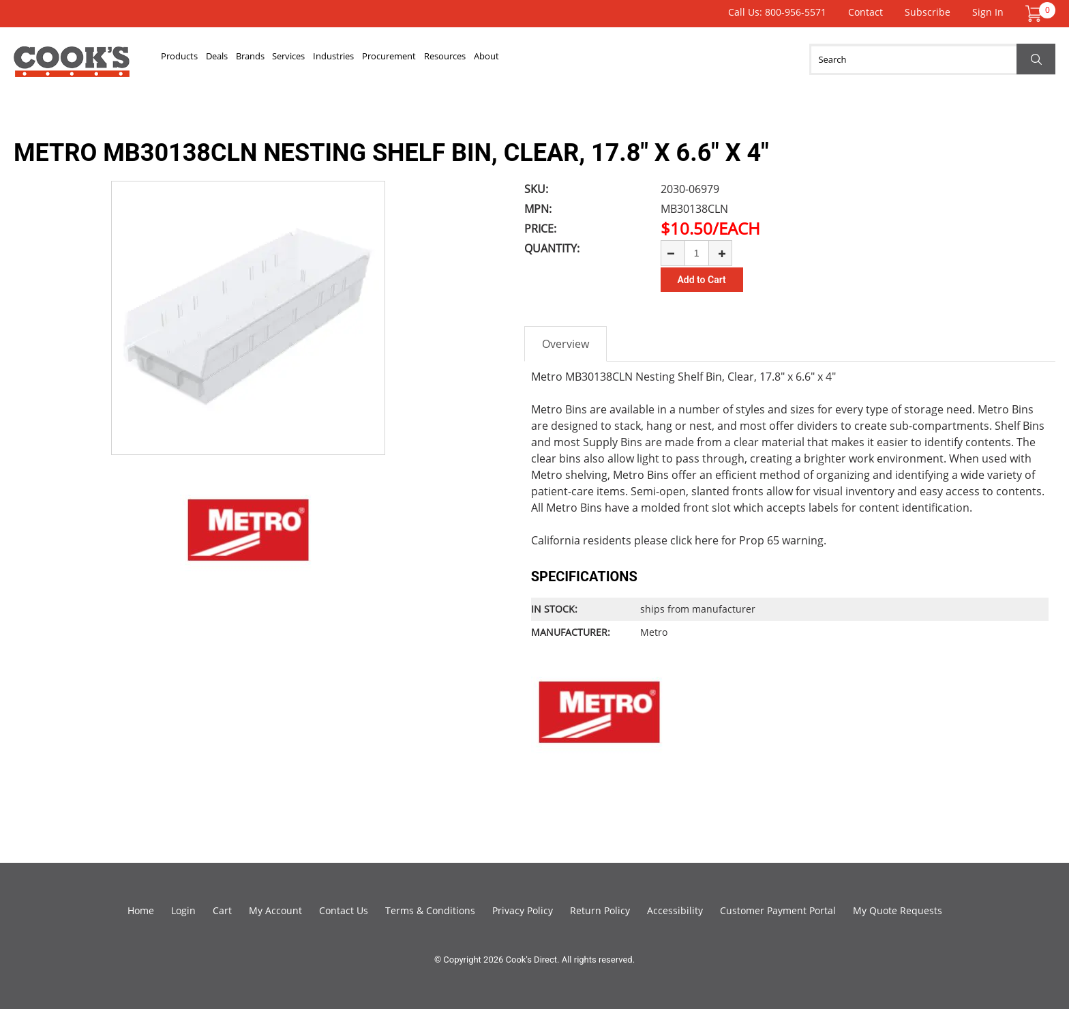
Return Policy (600, 910)
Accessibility (675, 910)
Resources (592, 59)
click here (694, 540)
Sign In (988, 11)
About (655, 59)
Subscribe (927, 11)
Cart (222, 910)
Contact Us (343, 910)
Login (183, 910)
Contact (865, 11)
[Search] (932, 59)
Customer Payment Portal (778, 910)
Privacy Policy (522, 910)
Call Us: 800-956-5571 (777, 11)
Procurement (510, 59)
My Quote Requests (897, 910)
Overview (565, 343)
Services (362, 59)
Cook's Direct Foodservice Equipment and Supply (72, 66)
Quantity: (551, 248)
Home (140, 910)
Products (190, 59)
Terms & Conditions (430, 910)
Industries (429, 59)
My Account (275, 910)
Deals (249, 59)
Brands (302, 59)
